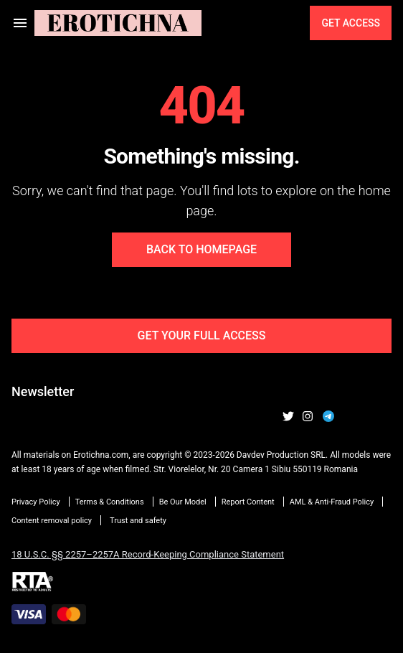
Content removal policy (51, 521)
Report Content (248, 502)
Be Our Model (183, 502)
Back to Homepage (201, 249)
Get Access (350, 23)
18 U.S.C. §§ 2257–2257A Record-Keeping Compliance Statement (147, 554)
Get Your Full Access (202, 335)
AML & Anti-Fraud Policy (332, 502)
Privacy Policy (35, 502)
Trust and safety (138, 521)
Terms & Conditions (109, 502)
